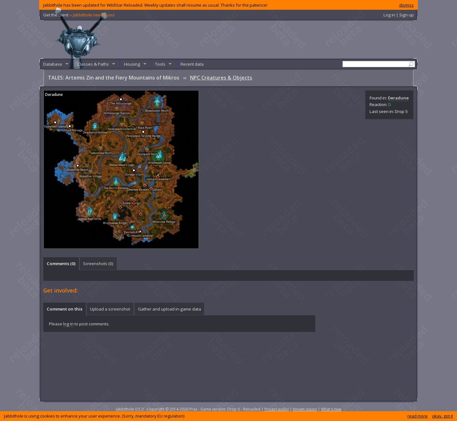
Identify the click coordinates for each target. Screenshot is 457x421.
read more (417, 416)
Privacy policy (276, 409)
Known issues (305, 409)
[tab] (61, 263)
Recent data (192, 64)
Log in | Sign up (398, 15)
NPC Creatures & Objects (221, 77)
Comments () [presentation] (61, 263)
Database (52, 64)
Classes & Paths (93, 64)
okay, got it (442, 416)
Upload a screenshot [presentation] (110, 309)
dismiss (406, 5)
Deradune (398, 98)
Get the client (79, 15)
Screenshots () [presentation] (98, 263)
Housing (132, 64)
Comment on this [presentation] (64, 309)
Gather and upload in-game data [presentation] (169, 309)
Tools (160, 64)
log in (68, 324)
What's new (331, 409)
